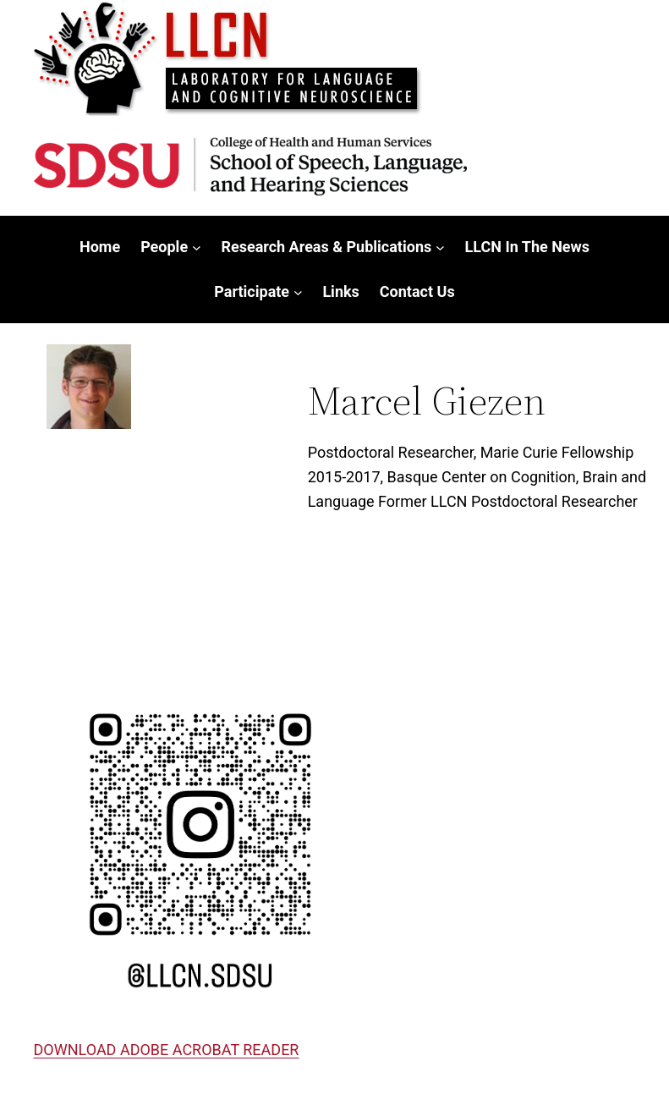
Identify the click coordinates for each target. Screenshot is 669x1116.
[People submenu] (196, 247)
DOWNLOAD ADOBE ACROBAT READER (166, 1049)
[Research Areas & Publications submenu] (440, 247)
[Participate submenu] (298, 292)
